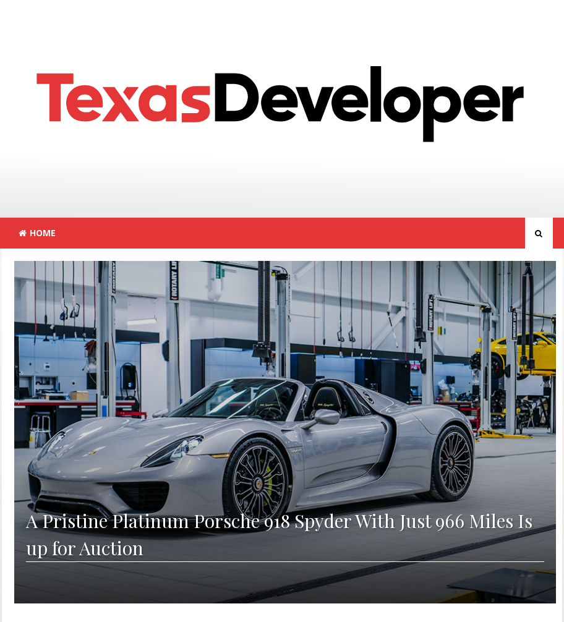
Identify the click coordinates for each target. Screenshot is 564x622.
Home (37, 233)
